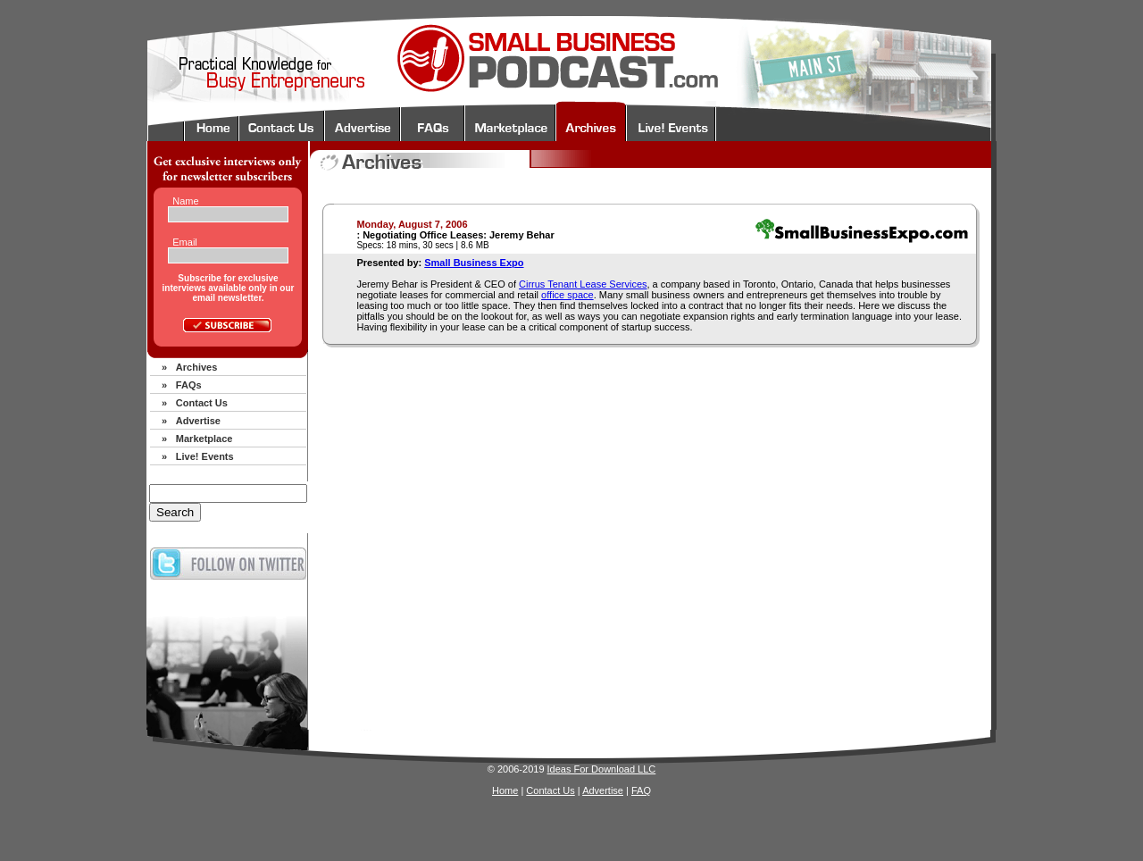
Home (505, 790)
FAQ (641, 790)
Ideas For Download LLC (601, 769)
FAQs (189, 385)
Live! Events (205, 456)
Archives (196, 367)
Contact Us (202, 402)
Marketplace (204, 438)
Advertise (198, 420)
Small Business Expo (473, 262)
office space (567, 294)
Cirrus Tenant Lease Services (583, 284)
